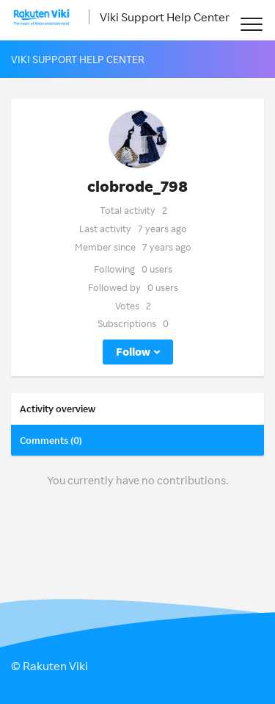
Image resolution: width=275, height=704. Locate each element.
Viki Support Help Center (165, 17)
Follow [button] (133, 352)
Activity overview (57, 408)
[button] (251, 23)
